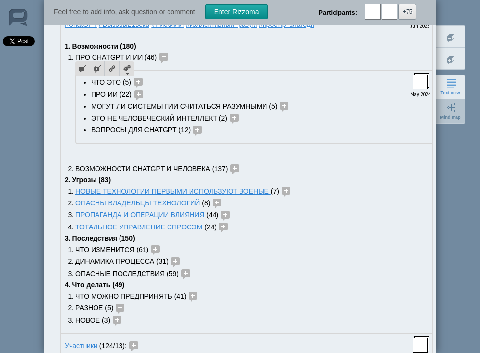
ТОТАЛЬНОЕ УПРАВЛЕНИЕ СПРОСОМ (138, 227)
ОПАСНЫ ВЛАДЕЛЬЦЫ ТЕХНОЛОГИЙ (137, 203)
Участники (81, 346)
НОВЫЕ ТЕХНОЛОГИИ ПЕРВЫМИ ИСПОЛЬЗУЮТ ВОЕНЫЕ (173, 191)
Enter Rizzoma (236, 12)
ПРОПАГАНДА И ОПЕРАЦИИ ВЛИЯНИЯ (139, 215)
